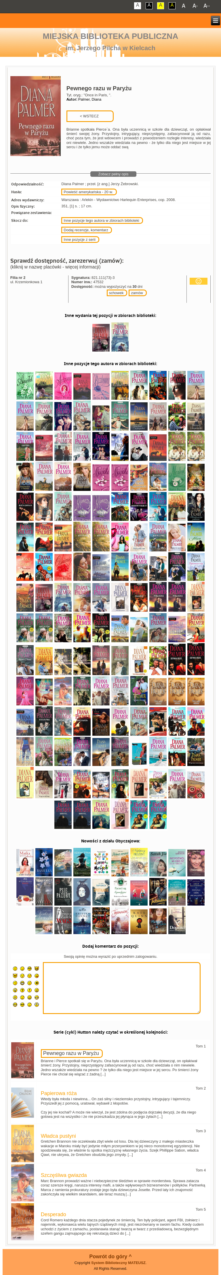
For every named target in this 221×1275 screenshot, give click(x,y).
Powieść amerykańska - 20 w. (88, 192)
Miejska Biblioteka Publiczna (110, 36)
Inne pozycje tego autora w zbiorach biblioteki (101, 220)
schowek (116, 293)
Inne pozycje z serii (80, 239)
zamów (137, 293)
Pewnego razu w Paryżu (71, 1053)
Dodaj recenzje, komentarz (86, 230)
